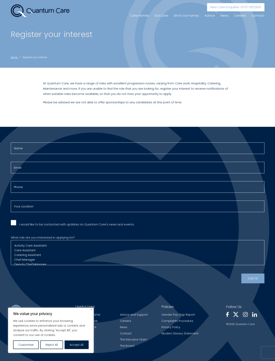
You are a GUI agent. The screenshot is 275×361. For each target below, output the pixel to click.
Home (14, 57)
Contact (258, 15)
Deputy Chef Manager (137, 266)
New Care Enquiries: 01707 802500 (235, 7)
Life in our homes (186, 15)
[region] (51, 330)
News (224, 15)
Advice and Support (134, 315)
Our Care (161, 15)
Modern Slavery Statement (179, 333)
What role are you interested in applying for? (137, 252)
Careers (240, 15)
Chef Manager (137, 261)
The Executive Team (133, 339)
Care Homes (139, 15)
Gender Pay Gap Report (178, 315)
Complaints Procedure (177, 321)
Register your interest (35, 57)
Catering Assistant (137, 257)
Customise (26, 345)
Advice (210, 15)
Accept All (76, 345)
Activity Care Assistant (137, 247)
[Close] (91, 309)
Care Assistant (137, 252)
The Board (127, 346)
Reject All (52, 345)
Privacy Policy (170, 327)
